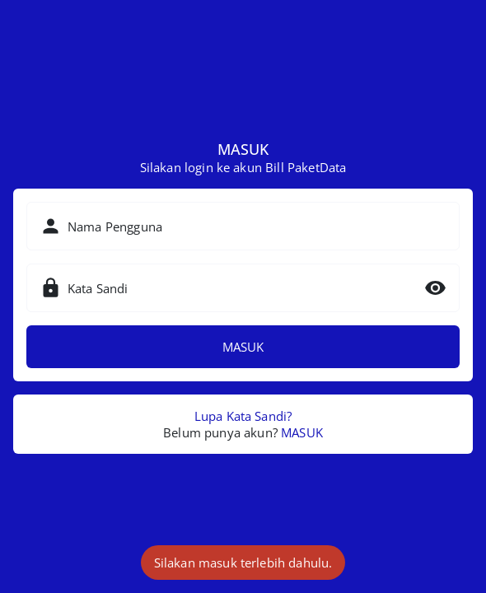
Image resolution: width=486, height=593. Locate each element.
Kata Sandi (98, 288)
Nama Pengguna (115, 226)
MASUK (243, 347)
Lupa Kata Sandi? (243, 416)
